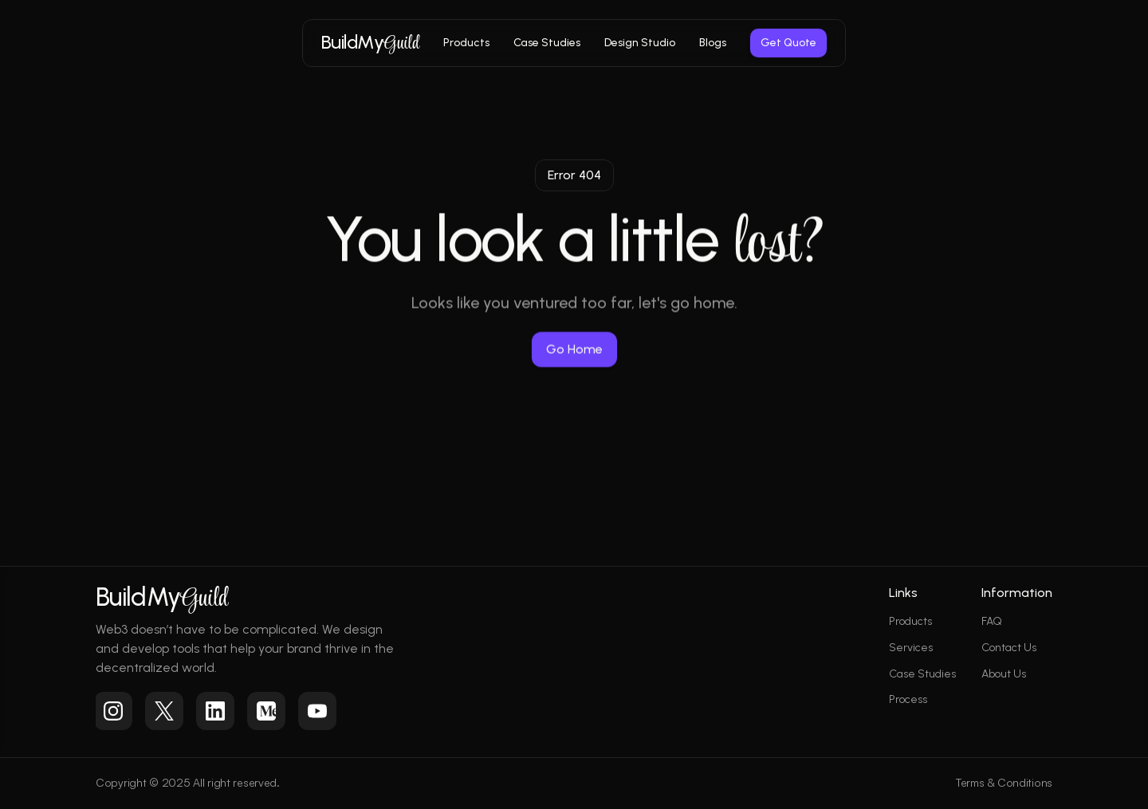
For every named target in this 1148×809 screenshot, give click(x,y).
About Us (1003, 674)
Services (911, 647)
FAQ (991, 621)
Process (908, 699)
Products (910, 621)
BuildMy (370, 41)
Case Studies (922, 674)
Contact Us (1008, 647)
